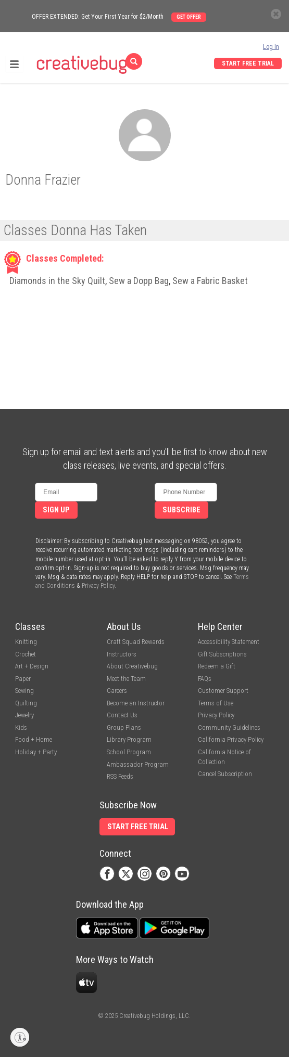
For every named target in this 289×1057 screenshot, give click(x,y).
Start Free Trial (248, 63)
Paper (23, 678)
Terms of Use (215, 703)
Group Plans (124, 727)
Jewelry (24, 715)
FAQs (204, 678)
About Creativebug (132, 666)
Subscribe (181, 510)
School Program (129, 752)
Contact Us (122, 715)
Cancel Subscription (225, 774)
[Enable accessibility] (19, 1037)
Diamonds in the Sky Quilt (57, 280)
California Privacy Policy (230, 739)
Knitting (26, 642)
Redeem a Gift (216, 666)
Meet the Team (126, 678)
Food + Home (33, 739)
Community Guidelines (229, 727)
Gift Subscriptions (222, 654)
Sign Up (56, 510)
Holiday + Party (36, 752)
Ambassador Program (138, 764)
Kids (21, 727)
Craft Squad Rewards (136, 642)
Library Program (129, 739)
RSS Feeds (120, 776)
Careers (117, 690)
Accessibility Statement (228, 642)
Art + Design (31, 666)
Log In (271, 46)
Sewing (24, 690)
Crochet (25, 654)
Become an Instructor (136, 703)
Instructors (121, 654)
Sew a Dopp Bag (139, 280)
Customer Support (223, 690)
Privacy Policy (98, 585)
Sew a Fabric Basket (210, 280)
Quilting (26, 703)
